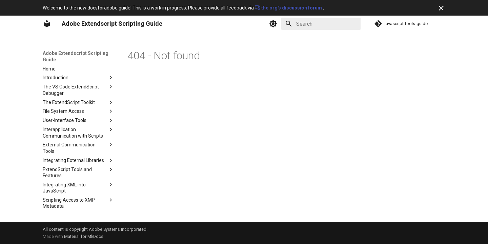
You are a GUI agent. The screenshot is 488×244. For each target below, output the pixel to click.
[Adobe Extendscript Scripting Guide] (47, 23)
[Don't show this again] (441, 8)
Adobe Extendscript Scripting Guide (75, 56)
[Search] (321, 24)
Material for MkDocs (83, 236)
